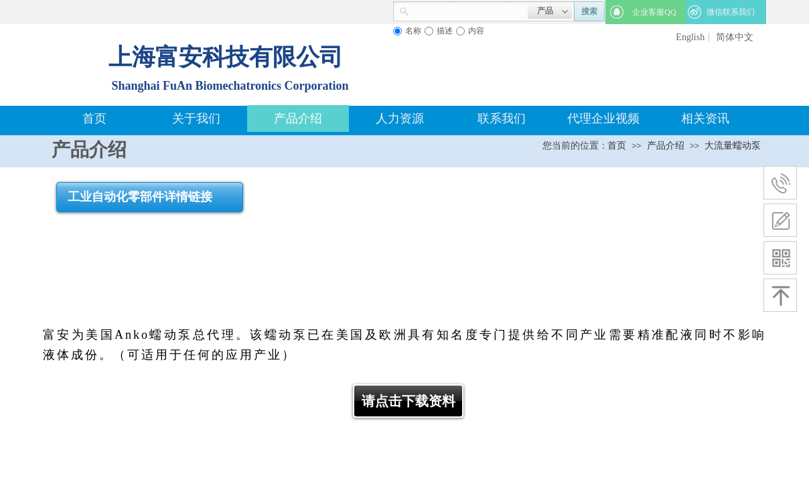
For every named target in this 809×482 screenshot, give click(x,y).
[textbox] (468, 10)
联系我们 (501, 118)
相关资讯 (705, 118)
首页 (94, 118)
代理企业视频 (603, 118)
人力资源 (400, 118)
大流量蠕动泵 (733, 146)
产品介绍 (298, 118)
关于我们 (196, 118)
